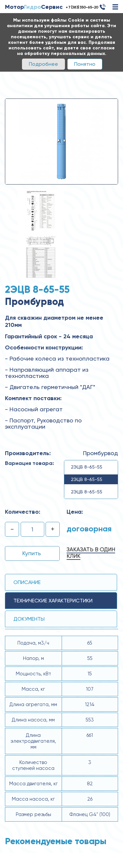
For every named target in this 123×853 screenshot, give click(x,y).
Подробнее (43, 64)
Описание (27, 582)
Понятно (84, 64)
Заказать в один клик (91, 552)
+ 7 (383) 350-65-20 (82, 7)
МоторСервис (34, 6)
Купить (31, 553)
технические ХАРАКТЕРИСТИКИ (52, 600)
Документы (29, 619)
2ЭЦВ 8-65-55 (86, 467)
